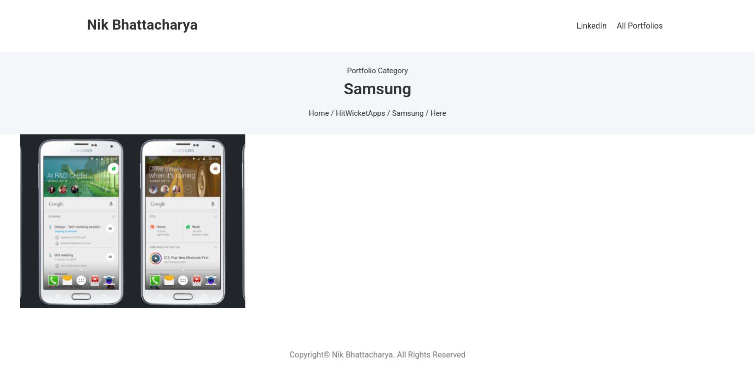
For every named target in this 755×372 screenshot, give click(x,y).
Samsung (408, 113)
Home (319, 113)
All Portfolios (640, 26)
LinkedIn (592, 26)
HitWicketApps (361, 113)
